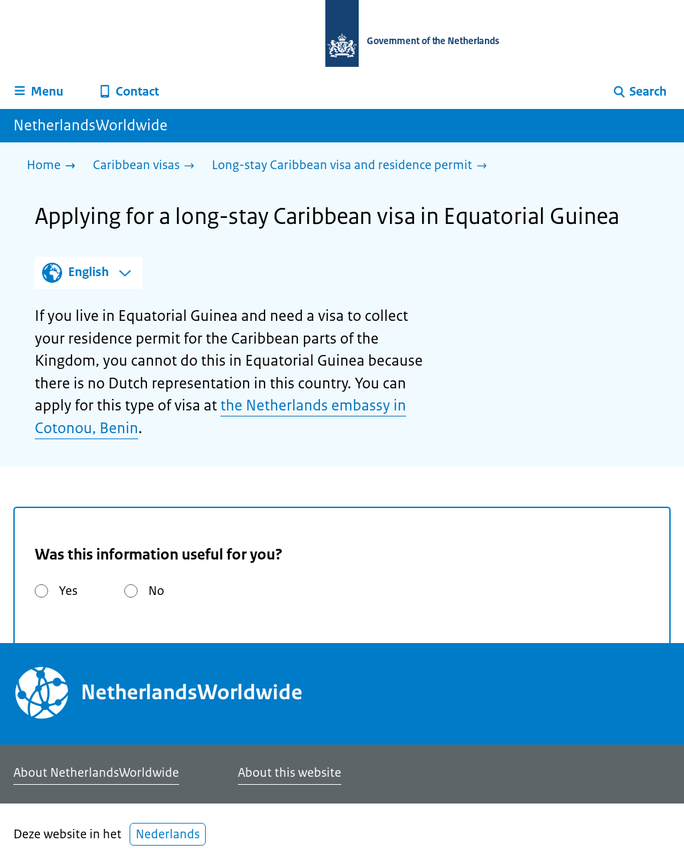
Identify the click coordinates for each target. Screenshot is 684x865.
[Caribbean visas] (147, 166)
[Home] (54, 166)
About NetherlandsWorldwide (96, 773)
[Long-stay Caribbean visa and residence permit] (353, 166)
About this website (289, 773)
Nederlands (168, 834)
